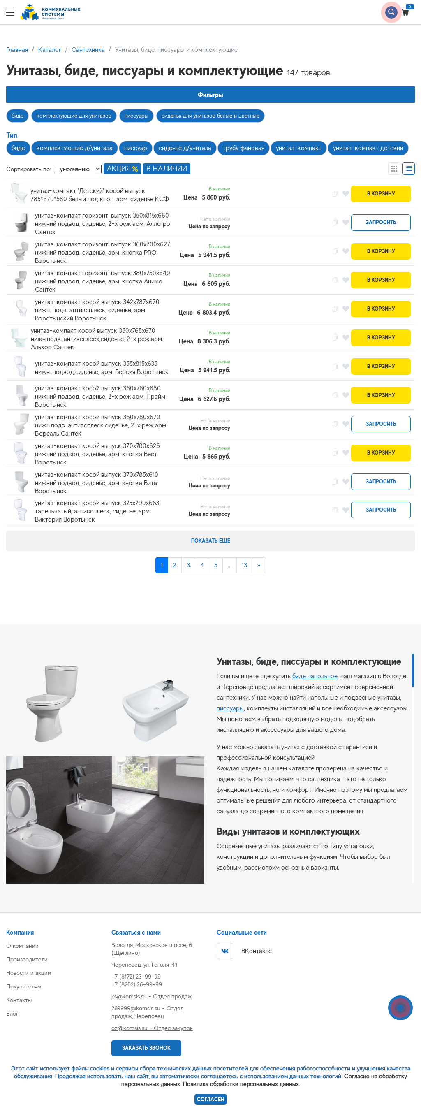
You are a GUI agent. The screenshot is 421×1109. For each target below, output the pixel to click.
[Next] (259, 565)
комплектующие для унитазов (74, 115)
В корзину (381, 193)
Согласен (210, 1099)
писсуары (136, 115)
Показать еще (210, 541)
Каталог (49, 49)
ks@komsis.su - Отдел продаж (151, 996)
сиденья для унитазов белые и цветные (210, 115)
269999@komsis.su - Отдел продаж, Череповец (147, 1012)
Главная (17, 49)
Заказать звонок (146, 1048)
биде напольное (315, 676)
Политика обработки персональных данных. (241, 1083)
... (229, 565)
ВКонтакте (244, 951)
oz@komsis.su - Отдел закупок (152, 1027)
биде (17, 115)
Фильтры (210, 95)
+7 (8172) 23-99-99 (136, 976)
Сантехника (88, 49)
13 (244, 565)
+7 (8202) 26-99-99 (136, 984)
